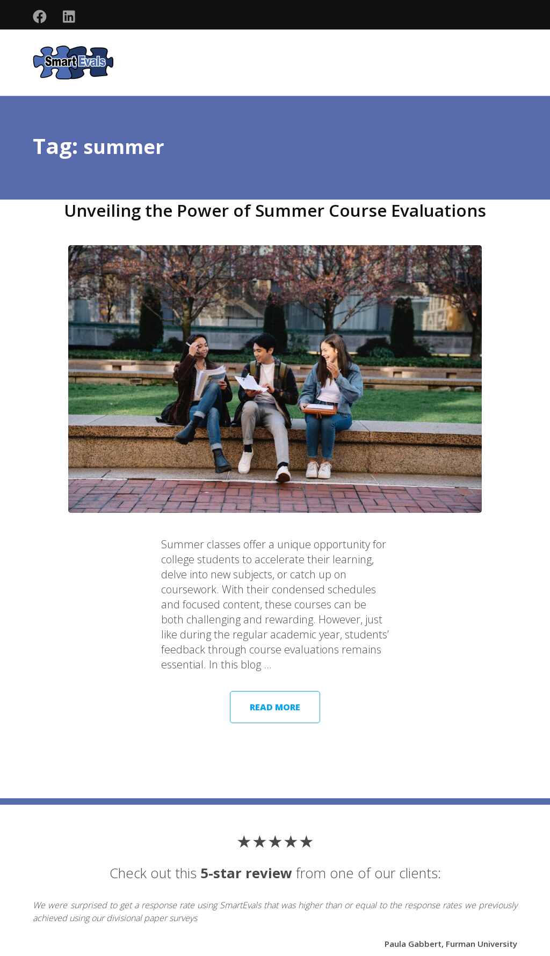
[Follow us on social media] (40, 17)
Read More (275, 707)
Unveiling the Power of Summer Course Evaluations (275, 210)
